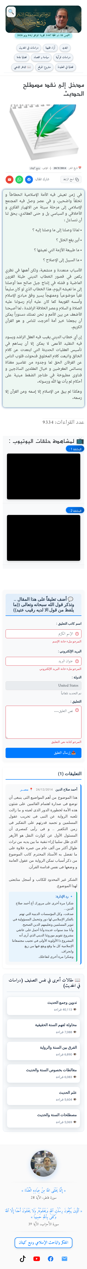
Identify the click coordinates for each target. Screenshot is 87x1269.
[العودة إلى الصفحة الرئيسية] (43, 19)
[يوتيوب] (36, 1258)
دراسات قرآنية (63, 57)
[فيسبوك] (50, 1258)
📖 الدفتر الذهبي (22, 67)
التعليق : (76, 702)
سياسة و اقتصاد (41, 57)
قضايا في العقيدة (65, 67)
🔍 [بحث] (11, 12)
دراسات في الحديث (29, 47)
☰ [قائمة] (76, 12)
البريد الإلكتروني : (69, 651)
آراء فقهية (50, 47)
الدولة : (77, 677)
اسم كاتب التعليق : (68, 624)
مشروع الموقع (44, 67)
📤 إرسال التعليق (65, 753)
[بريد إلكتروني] (64, 1258)
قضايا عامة (22, 57)
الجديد (65, 47)
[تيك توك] (22, 1258)
